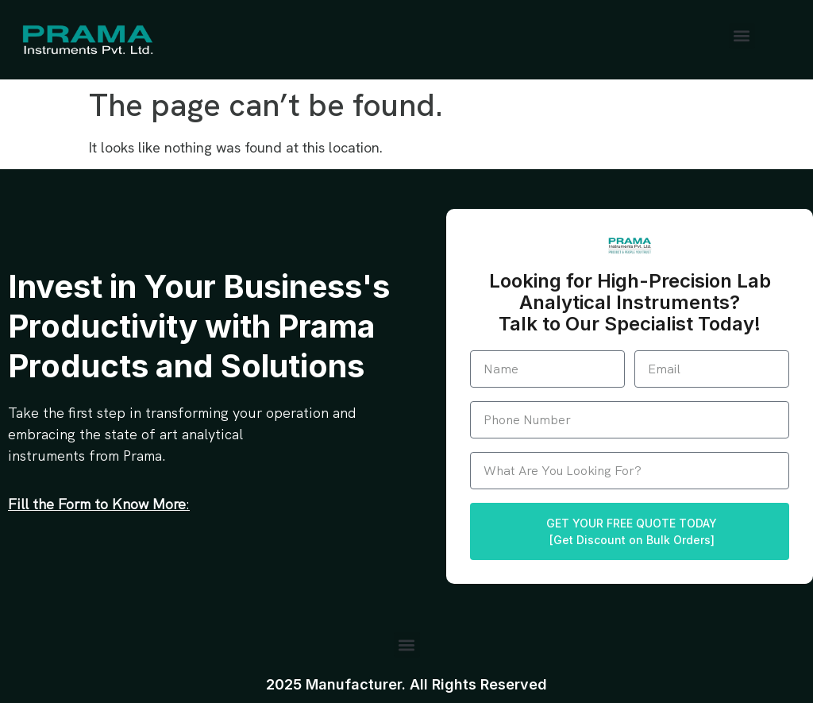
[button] (742, 36)
